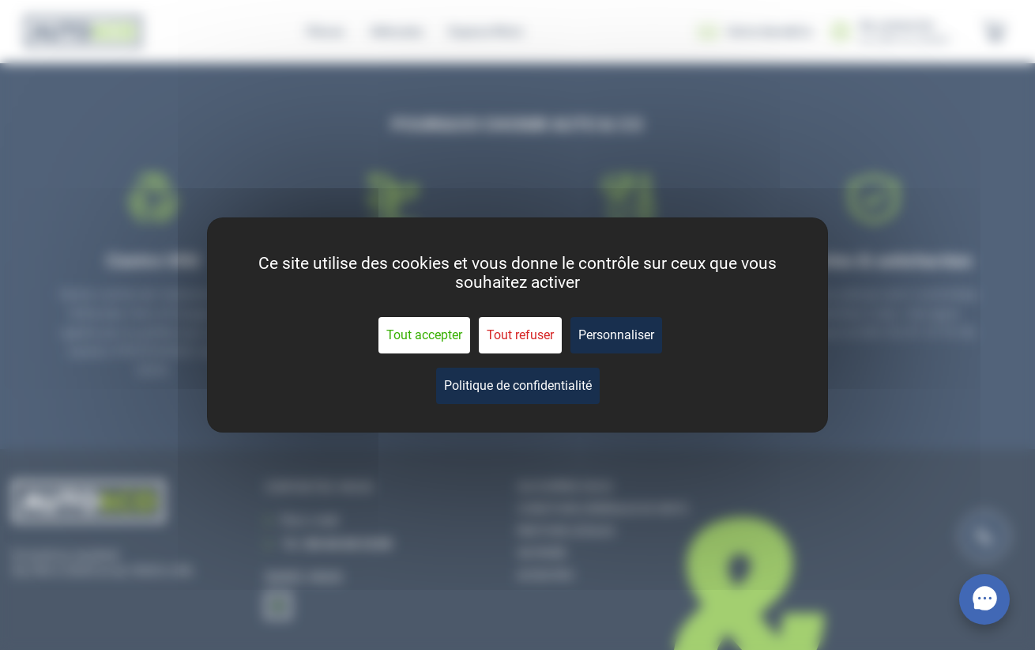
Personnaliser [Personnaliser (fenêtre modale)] (616, 334)
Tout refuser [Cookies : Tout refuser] (520, 334)
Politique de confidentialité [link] (518, 385)
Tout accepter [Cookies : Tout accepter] (424, 334)
